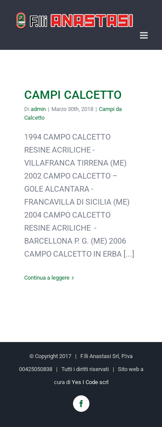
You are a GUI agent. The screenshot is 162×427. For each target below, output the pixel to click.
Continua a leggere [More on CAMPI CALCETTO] (47, 277)
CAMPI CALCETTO (73, 95)
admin (38, 109)
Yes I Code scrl (90, 382)
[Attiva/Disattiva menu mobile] (144, 35)
